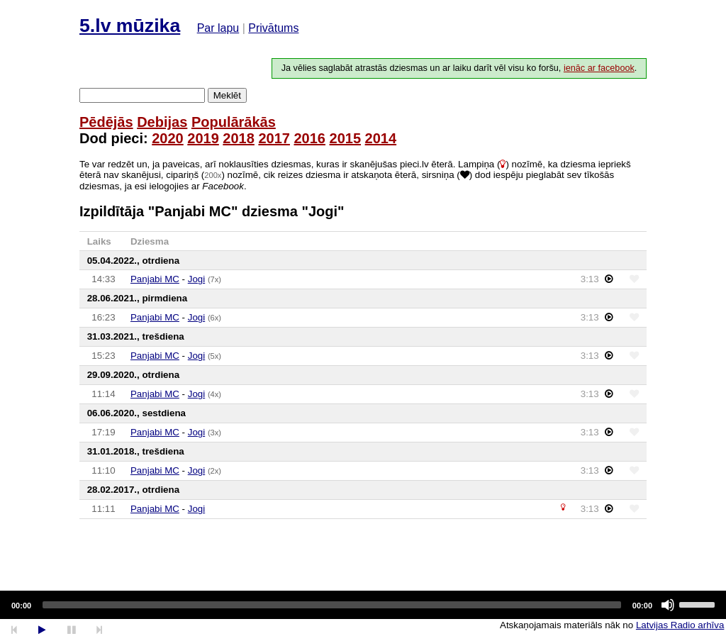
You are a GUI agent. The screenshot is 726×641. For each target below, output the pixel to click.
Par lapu (218, 28)
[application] (363, 605)
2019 (203, 138)
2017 (274, 138)
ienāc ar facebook (599, 68)
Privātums (273, 28)
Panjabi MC (154, 279)
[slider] (332, 604)
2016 (309, 138)
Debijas (162, 122)
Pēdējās (106, 122)
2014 (381, 138)
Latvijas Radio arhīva (680, 625)
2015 (346, 138)
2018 (239, 138)
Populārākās (233, 122)
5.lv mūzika (129, 25)
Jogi (196, 279)
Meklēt (227, 95)
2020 (168, 138)
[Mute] (668, 605)
